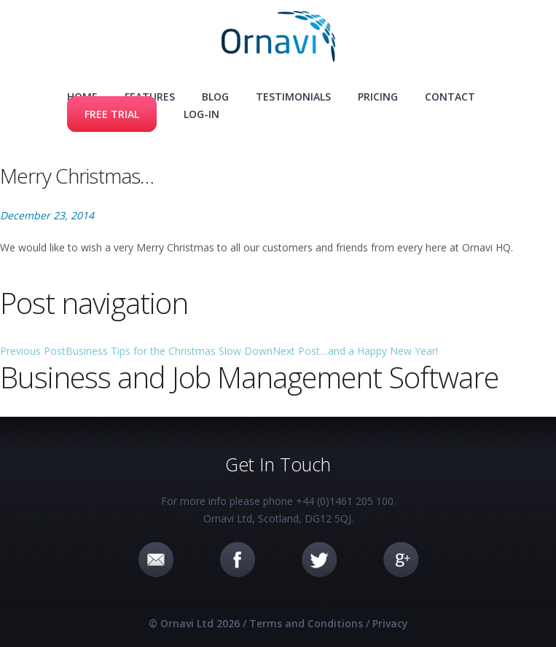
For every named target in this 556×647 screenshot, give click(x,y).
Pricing (378, 96)
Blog (215, 96)
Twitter (319, 559)
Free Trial (112, 114)
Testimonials (293, 96)
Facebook (237, 559)
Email (155, 559)
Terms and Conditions (306, 623)
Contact (450, 96)
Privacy (390, 623)
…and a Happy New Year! (355, 351)
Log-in (201, 114)
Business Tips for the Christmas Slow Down (136, 351)
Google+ (400, 559)
